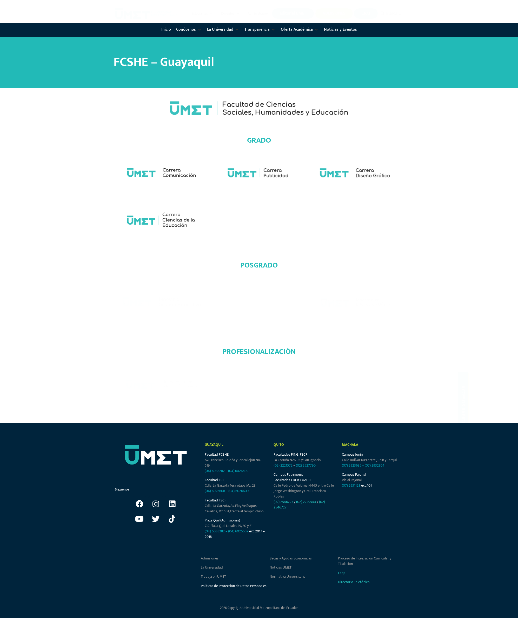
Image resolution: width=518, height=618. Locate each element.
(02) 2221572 (283, 465)
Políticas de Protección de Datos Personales (234, 586)
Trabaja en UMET (213, 576)
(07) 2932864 (374, 465)
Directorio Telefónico (354, 582)
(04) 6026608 (215, 491)
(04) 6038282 (215, 471)
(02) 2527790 (306, 465)
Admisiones (209, 558)
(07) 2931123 (351, 485)
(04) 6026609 (238, 471)
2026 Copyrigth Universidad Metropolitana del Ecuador (259, 608)
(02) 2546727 (283, 502)
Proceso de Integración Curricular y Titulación (364, 561)
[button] (202, 13)
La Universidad (212, 567)
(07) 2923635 (351, 465)
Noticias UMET (280, 567)
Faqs (341, 573)
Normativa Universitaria (288, 576)
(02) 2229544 (306, 502)
